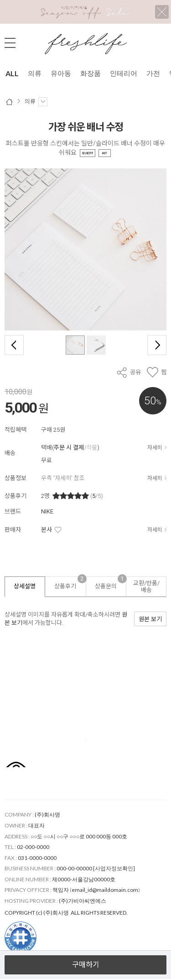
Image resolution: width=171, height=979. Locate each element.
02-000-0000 (33, 846)
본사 (46, 529)
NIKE (47, 511)
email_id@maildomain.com (105, 889)
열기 (85, 946)
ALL (12, 73)
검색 (159, 43)
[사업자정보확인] (114, 868)
